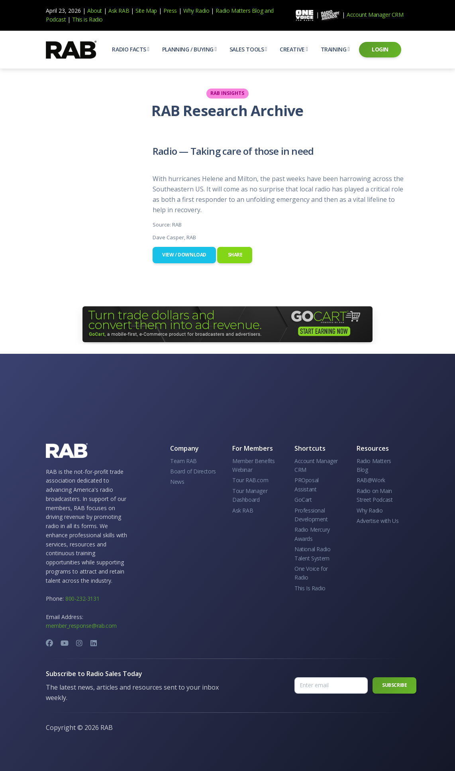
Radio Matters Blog (239, 10)
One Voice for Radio (311, 573)
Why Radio (196, 10)
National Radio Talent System (312, 553)
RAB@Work (371, 480)
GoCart (303, 499)
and (269, 10)
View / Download (184, 254)
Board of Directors (193, 471)
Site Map (146, 10)
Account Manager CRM (375, 14)
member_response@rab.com (81, 625)
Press (170, 10)
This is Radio (87, 19)
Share (235, 254)
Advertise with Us (377, 521)
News (177, 481)
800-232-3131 (82, 598)
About (94, 10)
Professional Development (311, 515)
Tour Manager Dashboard (249, 495)
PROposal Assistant (306, 484)
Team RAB (183, 461)
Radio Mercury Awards (312, 534)
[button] (130, 49)
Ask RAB (118, 10)
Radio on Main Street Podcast (374, 495)
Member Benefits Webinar (253, 465)
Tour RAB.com (250, 480)
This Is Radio (310, 588)
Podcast (56, 19)
